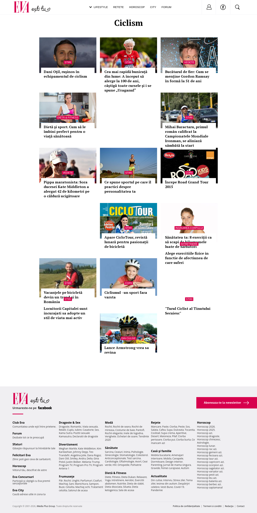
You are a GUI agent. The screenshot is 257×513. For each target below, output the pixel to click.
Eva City (18, 490)
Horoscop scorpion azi (210, 465)
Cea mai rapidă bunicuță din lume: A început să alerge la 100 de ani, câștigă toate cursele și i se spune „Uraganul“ (127, 81)
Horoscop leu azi (206, 478)
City (153, 7)
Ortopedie (123, 465)
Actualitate (159, 476)
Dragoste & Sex (69, 423)
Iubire (78, 429)
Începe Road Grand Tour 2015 (186, 184)
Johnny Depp (80, 452)
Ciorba (173, 426)
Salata (154, 429)
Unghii (75, 480)
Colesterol (142, 455)
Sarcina (109, 452)
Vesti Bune (167, 487)
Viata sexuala (90, 426)
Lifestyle (101, 7)
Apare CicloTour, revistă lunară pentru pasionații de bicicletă (126, 242)
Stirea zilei (179, 480)
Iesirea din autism (167, 483)
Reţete (155, 423)
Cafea (162, 429)
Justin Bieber (73, 461)
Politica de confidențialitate (186, 506)
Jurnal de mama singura (177, 465)
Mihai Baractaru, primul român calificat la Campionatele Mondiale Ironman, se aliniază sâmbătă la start (186, 136)
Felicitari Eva (21, 455)
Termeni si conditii (212, 506)
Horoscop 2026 (206, 426)
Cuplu (70, 429)
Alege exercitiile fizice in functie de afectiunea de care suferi (187, 258)
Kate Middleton (87, 448)
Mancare (156, 426)
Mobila (167, 458)
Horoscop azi (204, 433)
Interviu (167, 480)
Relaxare (142, 477)
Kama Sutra (65, 433)
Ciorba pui (169, 439)
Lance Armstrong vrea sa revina (126, 350)
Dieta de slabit (135, 483)
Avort (138, 461)
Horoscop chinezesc (208, 439)
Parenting (156, 465)
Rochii (67, 480)
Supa (170, 429)
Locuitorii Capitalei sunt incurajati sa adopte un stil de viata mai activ (65, 313)
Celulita (70, 487)
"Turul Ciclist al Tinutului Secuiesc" (187, 311)
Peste (181, 426)
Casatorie (88, 429)
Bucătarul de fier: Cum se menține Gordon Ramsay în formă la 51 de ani (187, 76)
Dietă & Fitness (67, 117)
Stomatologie (127, 455)
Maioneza (165, 436)
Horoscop (137, 7)
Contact (241, 506)
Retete (118, 7)
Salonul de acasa (78, 490)
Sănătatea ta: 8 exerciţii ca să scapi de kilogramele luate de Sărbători (188, 242)
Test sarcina (134, 458)
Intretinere (189, 244)
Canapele (177, 458)
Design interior (174, 461)
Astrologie (203, 442)
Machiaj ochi (82, 487)
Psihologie (137, 452)
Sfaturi (17, 444)
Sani (71, 483)
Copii (189, 172)
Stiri (68, 62)
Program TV (65, 465)
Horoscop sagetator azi (210, 468)
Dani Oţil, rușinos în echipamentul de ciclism (65, 74)
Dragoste (64, 426)
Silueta (127, 486)
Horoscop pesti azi (207, 474)
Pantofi (140, 430)
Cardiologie (111, 461)
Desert (155, 436)
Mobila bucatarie (161, 455)
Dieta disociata (113, 486)
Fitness (116, 477)
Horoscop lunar (206, 445)
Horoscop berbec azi (209, 484)
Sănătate (111, 448)
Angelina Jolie (78, 455)
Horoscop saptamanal (210, 487)
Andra (82, 458)
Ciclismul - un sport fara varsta (125, 295)
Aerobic (129, 480)
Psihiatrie (135, 465)
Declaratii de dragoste (85, 436)
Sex (97, 429)
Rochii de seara (122, 426)
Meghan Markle (68, 448)
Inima (127, 452)
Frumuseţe (66, 476)
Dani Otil (64, 458)
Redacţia (229, 506)
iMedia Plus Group (46, 506)
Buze (62, 487)
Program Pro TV (83, 465)
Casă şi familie (161, 451)
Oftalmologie (126, 461)
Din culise (129, 338)
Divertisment (68, 444)
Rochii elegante (114, 433)
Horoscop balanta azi (209, 481)
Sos (188, 426)
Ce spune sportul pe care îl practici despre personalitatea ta (127, 187)
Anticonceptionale (115, 458)
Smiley (74, 458)
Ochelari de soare (127, 436)
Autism (185, 468)
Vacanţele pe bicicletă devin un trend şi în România (63, 297)
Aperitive (181, 433)
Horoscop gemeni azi (209, 452)
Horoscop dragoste (208, 436)
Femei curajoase (170, 468)
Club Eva (18, 423)
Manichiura (81, 483)
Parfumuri (86, 480)
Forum (166, 7)
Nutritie (121, 483)
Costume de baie (125, 430)
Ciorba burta (183, 439)
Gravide (155, 468)
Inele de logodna (133, 433)
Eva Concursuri (23, 477)
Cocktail (155, 433)
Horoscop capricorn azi (210, 461)
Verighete (110, 436)
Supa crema (168, 433)
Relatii (62, 429)
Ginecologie (112, 455)
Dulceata (178, 429)
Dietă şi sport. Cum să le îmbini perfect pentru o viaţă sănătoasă (65, 131)
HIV (115, 465)
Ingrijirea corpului (189, 227)
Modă (109, 423)
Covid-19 (179, 487)
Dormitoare (158, 461)
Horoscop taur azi (207, 458)
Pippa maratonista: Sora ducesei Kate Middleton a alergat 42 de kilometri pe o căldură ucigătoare (66, 189)
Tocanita (190, 429)
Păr (61, 480)
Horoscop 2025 (206, 429)
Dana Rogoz (94, 455)
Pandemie (157, 490)
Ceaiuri (119, 452)
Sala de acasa (126, 490)
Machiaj (63, 483)
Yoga (108, 480)
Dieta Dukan (128, 477)
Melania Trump (91, 461)
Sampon (94, 483)
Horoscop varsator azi (209, 471)
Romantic (76, 426)
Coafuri (97, 480)
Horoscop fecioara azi (209, 455)
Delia (90, 458)
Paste (165, 426)
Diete (108, 477)
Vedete (189, 62)
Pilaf (174, 436)
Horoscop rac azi (206, 449)
